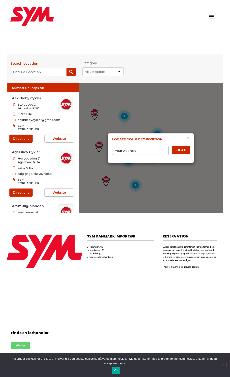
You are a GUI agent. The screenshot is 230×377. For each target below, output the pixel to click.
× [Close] (188, 138)
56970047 (25, 114)
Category (89, 63)
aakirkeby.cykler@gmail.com (39, 120)
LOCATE (181, 150)
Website (59, 139)
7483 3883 (25, 168)
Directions (21, 139)
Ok (116, 370)
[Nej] (223, 365)
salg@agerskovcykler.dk (35, 173)
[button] (211, 16)
